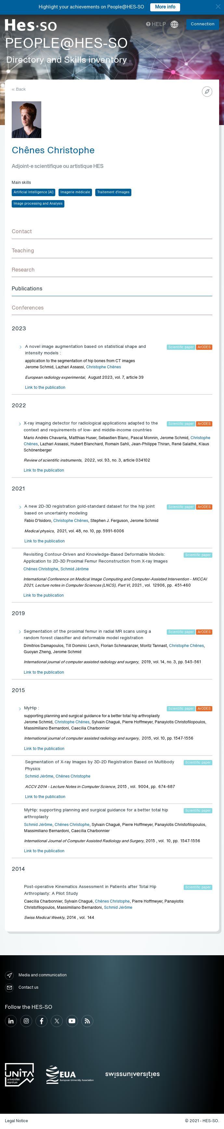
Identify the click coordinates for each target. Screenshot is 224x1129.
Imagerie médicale (75, 192)
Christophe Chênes (103, 367)
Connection (203, 24)
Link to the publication (45, 388)
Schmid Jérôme (74, 569)
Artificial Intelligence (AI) (33, 192)
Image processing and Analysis (38, 203)
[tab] (112, 232)
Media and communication (36, 975)
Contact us (21, 987)
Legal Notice (16, 1121)
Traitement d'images (113, 192)
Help (156, 24)
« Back (19, 89)
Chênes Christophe (40, 569)
